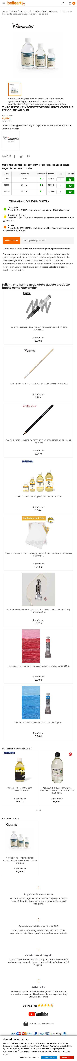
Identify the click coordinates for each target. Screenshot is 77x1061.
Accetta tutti (49, 1057)
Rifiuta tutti (66, 1057)
